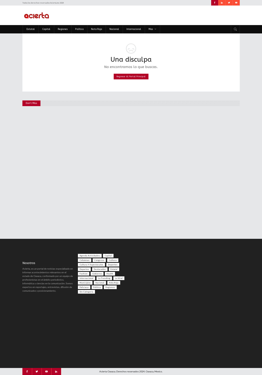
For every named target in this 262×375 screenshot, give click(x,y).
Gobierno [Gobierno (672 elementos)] (97, 274)
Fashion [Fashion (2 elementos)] (84, 274)
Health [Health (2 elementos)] (110, 274)
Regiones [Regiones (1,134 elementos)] (110, 287)
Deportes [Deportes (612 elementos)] (113, 265)
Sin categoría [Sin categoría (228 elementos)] (86, 292)
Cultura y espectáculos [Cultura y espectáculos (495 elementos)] (91, 265)
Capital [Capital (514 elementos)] (108, 256)
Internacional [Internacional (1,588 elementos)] (86, 278)
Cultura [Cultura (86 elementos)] (113, 260)
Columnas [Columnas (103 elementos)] (85, 260)
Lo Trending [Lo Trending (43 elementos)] (104, 278)
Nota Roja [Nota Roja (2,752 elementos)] (114, 283)
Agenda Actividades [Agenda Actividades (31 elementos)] (90, 256)
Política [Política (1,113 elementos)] (97, 287)
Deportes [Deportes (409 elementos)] (84, 269)
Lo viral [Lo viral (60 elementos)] (119, 278)
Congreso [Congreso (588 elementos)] (99, 260)
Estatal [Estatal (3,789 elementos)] (114, 269)
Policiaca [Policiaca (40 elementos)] (84, 287)
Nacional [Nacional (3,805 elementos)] (99, 283)
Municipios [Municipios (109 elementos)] (85, 283)
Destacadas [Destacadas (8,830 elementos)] (100, 269)
